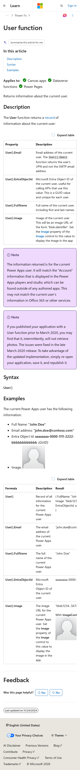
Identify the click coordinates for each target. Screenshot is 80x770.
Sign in (72, 5)
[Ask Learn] (65, 15)
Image (45, 231)
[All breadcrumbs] (7, 15)
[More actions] (73, 15)
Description (14, 59)
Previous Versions (37, 745)
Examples (13, 70)
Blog (56, 745)
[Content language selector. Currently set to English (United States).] (22, 725)
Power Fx (20, 15)
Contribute (10, 752)
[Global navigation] (4, 6)
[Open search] (61, 6)
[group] (40, 574)
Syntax (11, 64)
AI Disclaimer (11, 745)
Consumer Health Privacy (19, 758)
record (50, 117)
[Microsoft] (40, 6)
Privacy (27, 752)
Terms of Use (53, 758)
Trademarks (10, 764)
